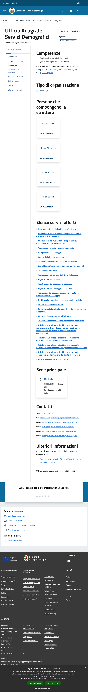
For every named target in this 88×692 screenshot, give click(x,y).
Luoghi (68, 596)
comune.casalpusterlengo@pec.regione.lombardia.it (59, 417)
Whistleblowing (50, 613)
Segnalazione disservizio (32, 632)
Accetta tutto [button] (35, 683)
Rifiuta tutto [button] (53, 683)
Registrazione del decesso (49, 279)
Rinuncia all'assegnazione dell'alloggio (54, 316)
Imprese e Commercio (31, 590)
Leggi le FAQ (27, 636)
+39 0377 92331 (50, 413)
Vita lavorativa (28, 586)
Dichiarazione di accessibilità (51, 646)
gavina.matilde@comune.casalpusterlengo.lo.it (59, 431)
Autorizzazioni (50, 609)
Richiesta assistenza (30, 640)
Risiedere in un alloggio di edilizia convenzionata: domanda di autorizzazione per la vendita (57, 339)
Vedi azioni (76, 31)
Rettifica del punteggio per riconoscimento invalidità (60, 300)
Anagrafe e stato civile (31, 578)
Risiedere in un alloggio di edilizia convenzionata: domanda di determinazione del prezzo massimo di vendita (61, 346)
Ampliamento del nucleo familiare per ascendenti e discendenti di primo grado (58, 235)
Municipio (48, 379)
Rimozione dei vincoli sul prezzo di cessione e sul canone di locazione (61, 310)
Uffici (28, 20)
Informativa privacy (52, 636)
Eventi (68, 600)
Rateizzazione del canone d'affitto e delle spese (58, 274)
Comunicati (70, 581)
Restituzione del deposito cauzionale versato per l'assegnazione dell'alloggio (57, 294)
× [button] (85, 667)
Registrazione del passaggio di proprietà (55, 288)
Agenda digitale (46, 72)
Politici (4, 593)
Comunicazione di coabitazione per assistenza (57, 261)
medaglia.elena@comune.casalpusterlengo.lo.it (59, 435)
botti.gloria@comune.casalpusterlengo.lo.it (58, 426)
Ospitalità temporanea (47, 270)
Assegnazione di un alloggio (49, 252)
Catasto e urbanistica (31, 594)
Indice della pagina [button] (14, 49)
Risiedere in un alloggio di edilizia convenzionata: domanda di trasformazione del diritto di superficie (58, 353)
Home (5, 20)
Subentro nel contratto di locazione (53, 359)
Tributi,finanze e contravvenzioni (51, 593)
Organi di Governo (8, 576)
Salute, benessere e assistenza (52, 604)
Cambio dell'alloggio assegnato (51, 256)
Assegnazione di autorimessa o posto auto (56, 247)
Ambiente (48, 598)
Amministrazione (17, 20)
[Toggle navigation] (4, 10)
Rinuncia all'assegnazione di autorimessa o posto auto (61, 320)
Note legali (49, 640)
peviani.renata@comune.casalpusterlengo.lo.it (59, 422)
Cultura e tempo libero (31, 582)
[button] (44, 688)
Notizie (68, 576)
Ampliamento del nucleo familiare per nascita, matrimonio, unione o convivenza (56, 242)
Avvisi (68, 585)
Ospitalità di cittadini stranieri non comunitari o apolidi (61, 265)
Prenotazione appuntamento (28, 627)
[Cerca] (83, 10)
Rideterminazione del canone (50, 304)
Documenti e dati (7, 604)
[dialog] (44, 678)
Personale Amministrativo (7, 599)
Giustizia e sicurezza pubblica (52, 585)
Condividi (64, 31)
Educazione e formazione (49, 578)
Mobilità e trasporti (30, 598)
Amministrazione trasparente (51, 627)
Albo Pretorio (49, 632)
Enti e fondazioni (7, 589)
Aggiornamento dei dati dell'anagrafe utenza (57, 229)
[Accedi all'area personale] (78, 3)
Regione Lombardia (10, 3)
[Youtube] (70, 10)
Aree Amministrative (9, 581)
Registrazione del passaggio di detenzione (55, 283)
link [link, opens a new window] (65, 678)
